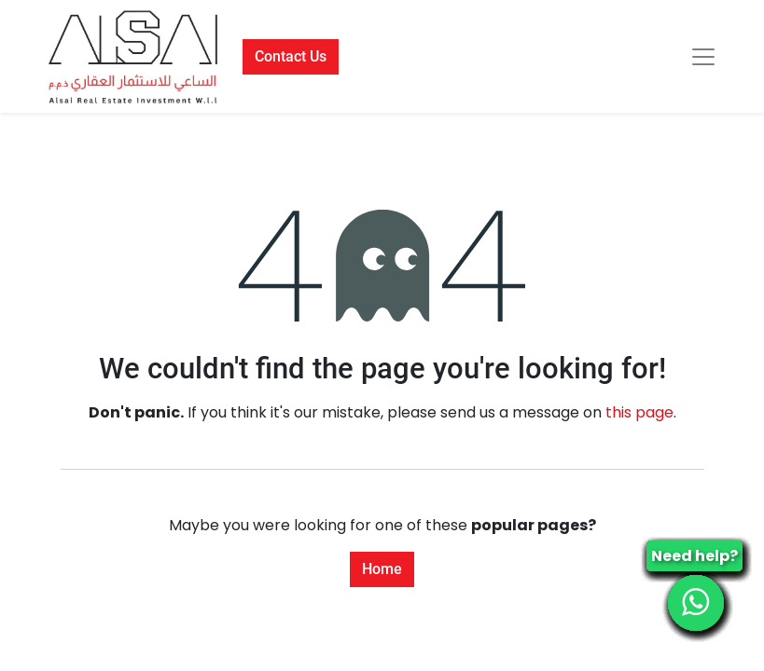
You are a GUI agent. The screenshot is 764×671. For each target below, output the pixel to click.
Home (382, 569)
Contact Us (290, 56)
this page (639, 412)
